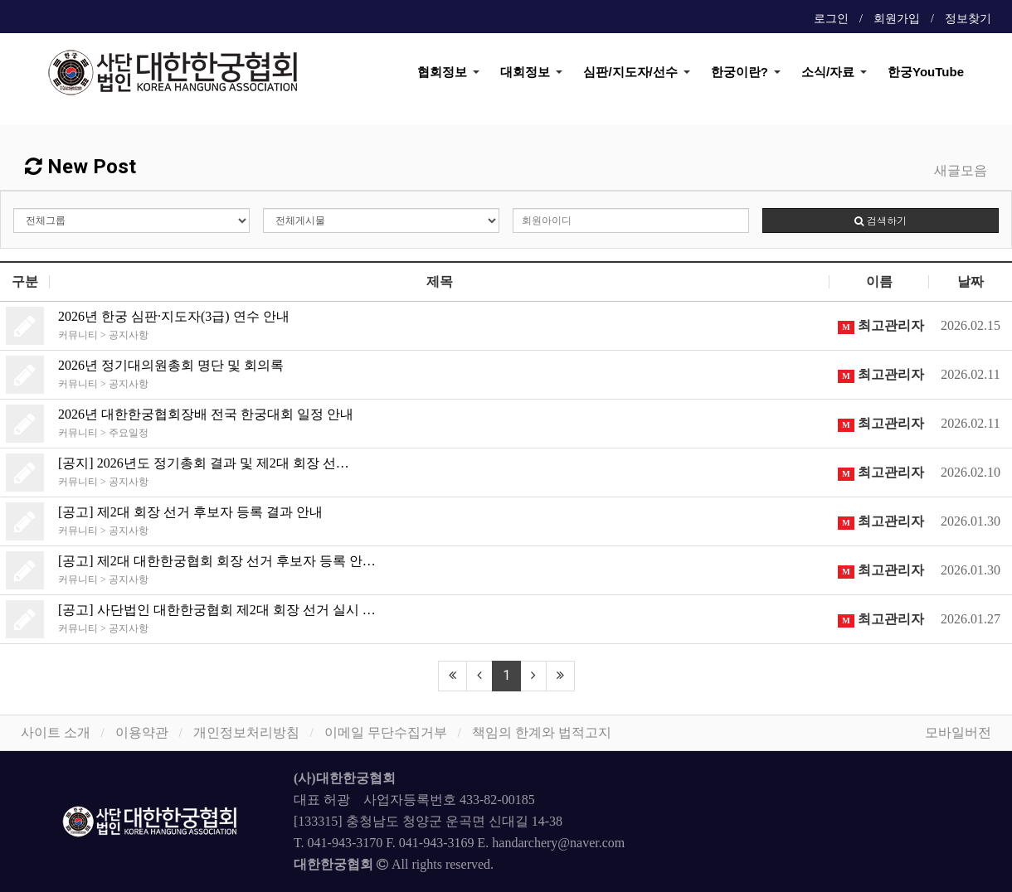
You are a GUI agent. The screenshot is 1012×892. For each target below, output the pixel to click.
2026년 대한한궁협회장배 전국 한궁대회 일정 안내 (205, 414)
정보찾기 (968, 18)
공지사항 (128, 335)
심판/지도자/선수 (630, 72)
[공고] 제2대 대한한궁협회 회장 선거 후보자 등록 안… (217, 561)
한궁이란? (739, 72)
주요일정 (128, 433)
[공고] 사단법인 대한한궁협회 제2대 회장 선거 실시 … (217, 610)
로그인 (831, 18)
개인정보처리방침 (246, 732)
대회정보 (525, 72)
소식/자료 (827, 72)
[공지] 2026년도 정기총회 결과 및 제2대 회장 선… (203, 463)
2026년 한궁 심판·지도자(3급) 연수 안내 (173, 316)
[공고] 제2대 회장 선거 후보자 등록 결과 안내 (190, 512)
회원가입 (896, 18)
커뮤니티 (78, 335)
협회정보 (442, 72)
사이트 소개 (55, 732)
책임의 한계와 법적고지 (541, 732)
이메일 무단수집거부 (385, 732)
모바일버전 (958, 732)
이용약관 (141, 732)
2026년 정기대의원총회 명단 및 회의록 (171, 365)
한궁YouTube (926, 72)
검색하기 (880, 220)
